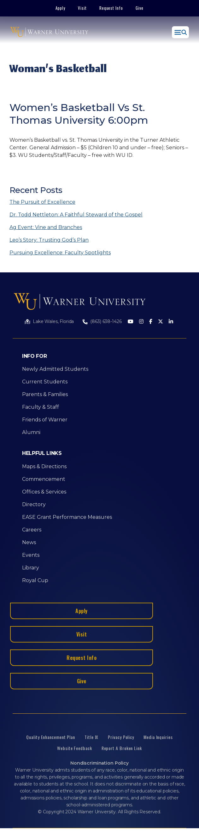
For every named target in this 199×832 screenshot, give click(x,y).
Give (139, 8)
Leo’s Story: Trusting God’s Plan (49, 240)
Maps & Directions (44, 466)
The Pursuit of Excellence (42, 202)
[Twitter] (160, 322)
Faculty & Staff (40, 407)
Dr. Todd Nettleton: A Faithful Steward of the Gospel (76, 215)
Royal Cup (35, 580)
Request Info (111, 8)
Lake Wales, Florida (53, 321)
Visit (82, 8)
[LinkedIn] (171, 322)
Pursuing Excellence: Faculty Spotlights (60, 253)
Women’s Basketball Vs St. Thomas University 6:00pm (78, 113)
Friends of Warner (44, 420)
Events (30, 555)
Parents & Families (45, 394)
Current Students (44, 382)
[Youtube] (130, 322)
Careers (31, 530)
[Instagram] (141, 322)
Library (30, 568)
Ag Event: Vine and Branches (45, 227)
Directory (34, 504)
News (29, 542)
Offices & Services (44, 492)
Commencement (43, 479)
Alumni (31, 432)
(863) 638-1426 (105, 321)
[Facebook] (150, 322)
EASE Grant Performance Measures (67, 517)
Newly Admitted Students (55, 369)
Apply (60, 8)
